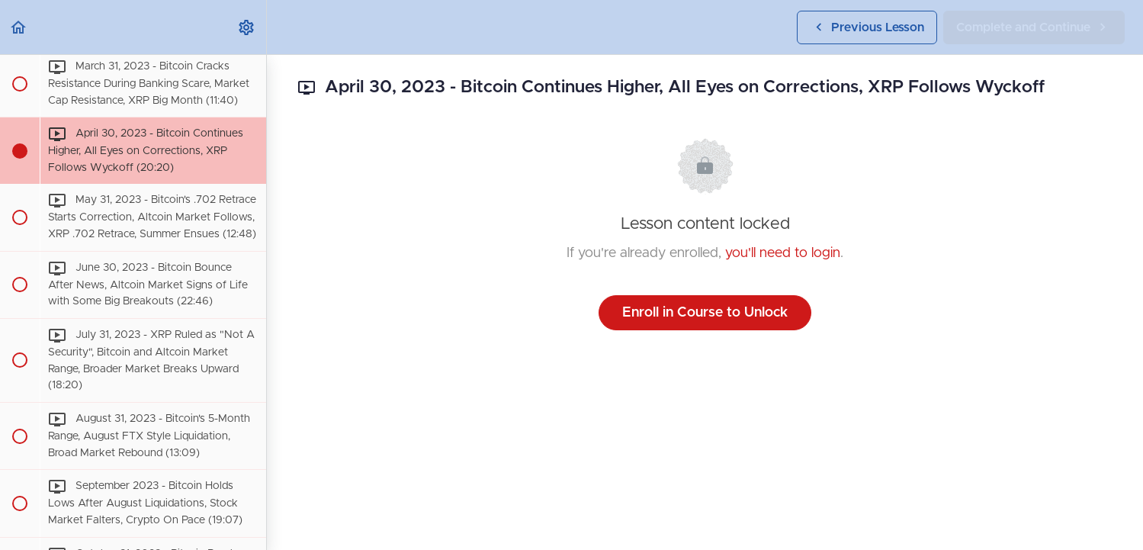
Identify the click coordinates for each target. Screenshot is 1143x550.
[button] (19, 27)
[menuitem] (247, 27)
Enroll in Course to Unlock (705, 313)
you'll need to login (782, 253)
